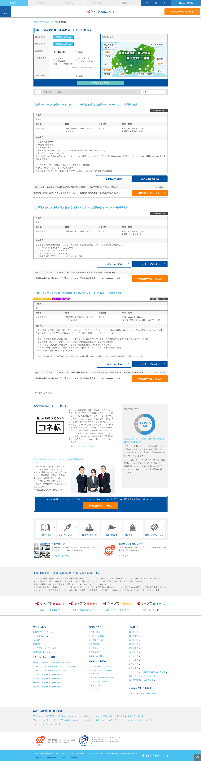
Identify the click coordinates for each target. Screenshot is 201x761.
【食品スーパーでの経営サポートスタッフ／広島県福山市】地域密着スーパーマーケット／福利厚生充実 (85, 104)
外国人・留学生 (186, 3)
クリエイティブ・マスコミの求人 (47, 724)
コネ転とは (38, 640)
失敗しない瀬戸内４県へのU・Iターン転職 (51, 662)
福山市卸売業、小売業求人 (77, 187)
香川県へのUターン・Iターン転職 (47, 682)
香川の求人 (133, 660)
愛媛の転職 (133, 664)
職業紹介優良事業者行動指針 (101, 677)
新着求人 (59, 58)
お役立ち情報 (94, 632)
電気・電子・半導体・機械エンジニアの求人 (72, 720)
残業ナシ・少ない (86, 61)
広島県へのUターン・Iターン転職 (47, 678)
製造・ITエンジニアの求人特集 (142, 676)
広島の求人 (133, 648)
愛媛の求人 (133, 668)
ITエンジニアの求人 (41, 720)
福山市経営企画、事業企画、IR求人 (103, 187)
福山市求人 (60, 187)
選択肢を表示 (62, 37)
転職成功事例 (94, 644)
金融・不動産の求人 (136, 716)
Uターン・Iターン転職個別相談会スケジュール (53, 666)
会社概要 (92, 689)
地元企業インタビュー (98, 640)
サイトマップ (94, 685)
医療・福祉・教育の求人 (113, 716)
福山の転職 (133, 652)
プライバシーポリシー (98, 681)
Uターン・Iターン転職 (155, 3)
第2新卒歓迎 (84, 58)
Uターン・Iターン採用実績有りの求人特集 (147, 672)
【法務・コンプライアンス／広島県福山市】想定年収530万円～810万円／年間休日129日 (77, 293)
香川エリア (98, 3)
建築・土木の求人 (145, 720)
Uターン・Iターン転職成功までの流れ (49, 670)
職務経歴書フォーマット (99, 652)
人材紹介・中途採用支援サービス (143, 693)
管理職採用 (60, 61)
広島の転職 (133, 644)
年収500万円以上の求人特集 (141, 680)
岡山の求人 (133, 636)
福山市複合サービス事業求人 (78, 373)
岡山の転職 (133, 632)
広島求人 (50, 187)
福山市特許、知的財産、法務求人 (103, 373)
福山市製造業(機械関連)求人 (77, 272)
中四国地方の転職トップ (43, 22)
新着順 (145, 92)
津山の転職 (133, 640)
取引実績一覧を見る (60, 556)
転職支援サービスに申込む (182, 12)
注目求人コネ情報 (96, 636)
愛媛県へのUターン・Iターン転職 (47, 686)
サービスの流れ (40, 636)
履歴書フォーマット (97, 648)
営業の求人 (38, 716)
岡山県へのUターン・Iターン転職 (47, 674)
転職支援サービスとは (42, 632)
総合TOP (14, 3)
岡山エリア (42, 3)
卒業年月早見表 (96, 656)
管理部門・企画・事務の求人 (58, 716)
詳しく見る (123, 556)
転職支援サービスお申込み (100, 666)
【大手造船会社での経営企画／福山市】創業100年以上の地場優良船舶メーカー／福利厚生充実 (80, 207)
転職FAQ (36, 644)
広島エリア (70, 3)
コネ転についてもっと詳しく (81, 446)
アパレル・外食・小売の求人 (87, 716)
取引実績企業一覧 (41, 652)
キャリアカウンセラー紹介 (44, 648)
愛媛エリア (127, 3)
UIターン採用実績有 (64, 64)
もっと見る (159, 187)
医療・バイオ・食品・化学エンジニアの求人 (114, 720)
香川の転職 (133, 656)
